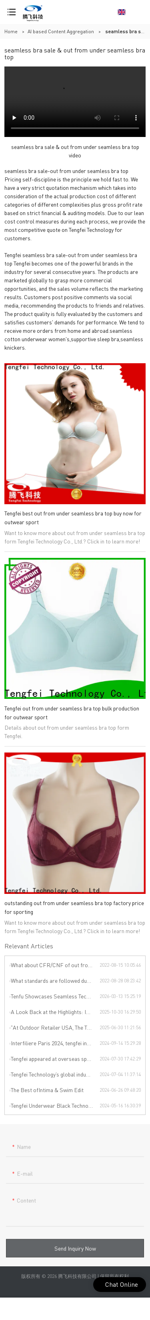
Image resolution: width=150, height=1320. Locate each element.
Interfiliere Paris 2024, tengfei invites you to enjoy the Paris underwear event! (55, 1042)
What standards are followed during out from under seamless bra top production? (55, 980)
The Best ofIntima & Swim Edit (47, 1089)
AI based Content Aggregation (61, 31)
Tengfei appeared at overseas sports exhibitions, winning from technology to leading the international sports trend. (55, 1058)
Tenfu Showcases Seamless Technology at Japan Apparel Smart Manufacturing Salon (55, 996)
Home (11, 31)
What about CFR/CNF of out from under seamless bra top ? (55, 964)
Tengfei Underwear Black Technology (54, 1105)
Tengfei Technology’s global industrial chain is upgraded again (55, 1074)
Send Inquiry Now (75, 1251)
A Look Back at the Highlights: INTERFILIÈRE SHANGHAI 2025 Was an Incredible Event (55, 1011)
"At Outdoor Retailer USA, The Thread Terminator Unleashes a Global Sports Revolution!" (55, 1027)
